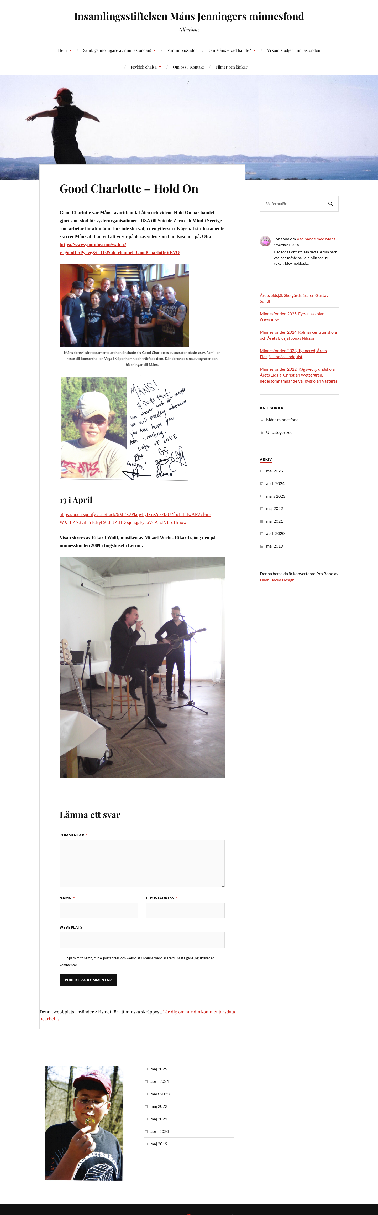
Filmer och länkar (232, 67)
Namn (67, 898)
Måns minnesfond (282, 419)
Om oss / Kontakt (188, 67)
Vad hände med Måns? (317, 238)
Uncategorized (279, 432)
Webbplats (71, 927)
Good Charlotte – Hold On (129, 188)
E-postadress (161, 898)
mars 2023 (275, 495)
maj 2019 (274, 545)
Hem (62, 50)
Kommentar (74, 835)
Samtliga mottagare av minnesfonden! (117, 50)
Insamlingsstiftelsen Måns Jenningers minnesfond (189, 16)
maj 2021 (274, 520)
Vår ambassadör (182, 50)
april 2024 (275, 483)
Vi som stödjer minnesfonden (293, 50)
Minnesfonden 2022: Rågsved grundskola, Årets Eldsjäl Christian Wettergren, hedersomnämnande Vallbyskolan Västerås (299, 375)
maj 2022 (274, 508)
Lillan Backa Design (277, 579)
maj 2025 (274, 470)
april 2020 (275, 533)
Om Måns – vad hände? (230, 50)
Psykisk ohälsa (144, 67)
